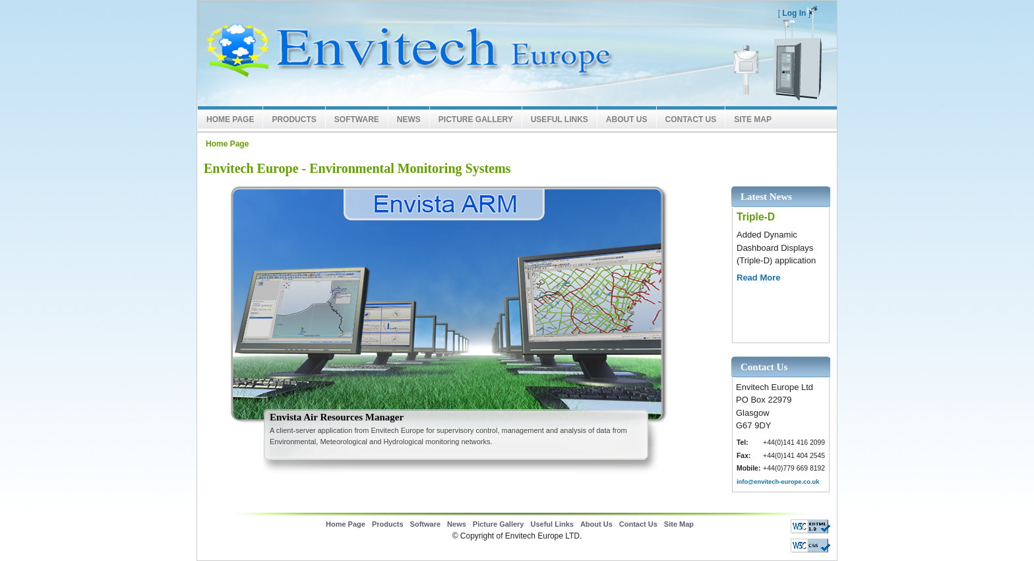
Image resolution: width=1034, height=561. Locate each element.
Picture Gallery (476, 119)
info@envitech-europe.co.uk (778, 481)
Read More (758, 277)
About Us (627, 119)
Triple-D (756, 216)
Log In (794, 13)
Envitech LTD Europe (405, 53)
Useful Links (559, 119)
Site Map (753, 119)
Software (356, 119)
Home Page (230, 119)
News (409, 119)
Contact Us (691, 119)
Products (294, 119)
